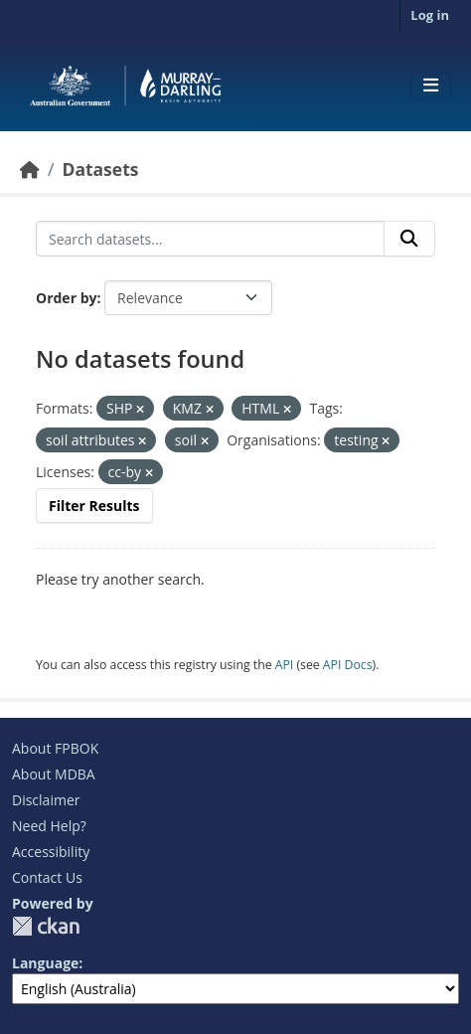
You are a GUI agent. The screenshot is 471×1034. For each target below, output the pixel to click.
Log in (429, 15)
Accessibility (50, 851)
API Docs (348, 664)
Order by (66, 297)
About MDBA (53, 774)
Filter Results (94, 505)
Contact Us (47, 877)
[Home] (30, 169)
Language (45, 962)
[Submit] (409, 239)
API (284, 664)
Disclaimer (45, 799)
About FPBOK (55, 748)
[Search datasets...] (210, 239)
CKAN (45, 926)
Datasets (100, 169)
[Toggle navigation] (430, 85)
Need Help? (49, 825)
